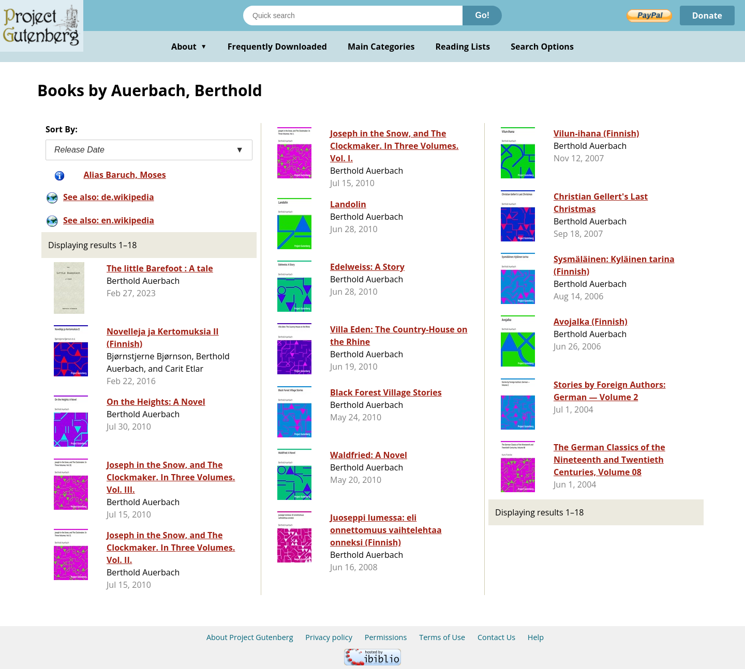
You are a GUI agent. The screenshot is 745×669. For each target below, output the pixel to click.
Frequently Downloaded (277, 46)
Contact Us (496, 637)
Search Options (542, 46)
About (189, 46)
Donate (707, 15)
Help (536, 637)
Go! (482, 15)
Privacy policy (328, 637)
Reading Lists (463, 46)
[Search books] (353, 15)
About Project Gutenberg (249, 637)
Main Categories (381, 46)
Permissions (386, 637)
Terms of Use (442, 637)
